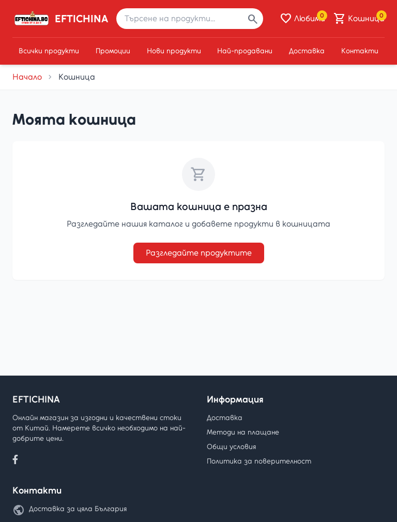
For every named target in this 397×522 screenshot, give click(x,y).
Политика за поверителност (259, 461)
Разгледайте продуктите (199, 253)
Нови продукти (174, 51)
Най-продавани (244, 51)
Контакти (359, 51)
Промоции (113, 51)
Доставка (307, 51)
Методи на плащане (243, 432)
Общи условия (231, 446)
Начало (27, 77)
